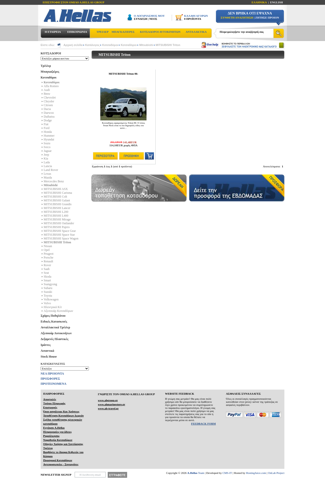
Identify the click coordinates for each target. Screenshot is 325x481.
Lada (47, 162)
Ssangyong (50, 284)
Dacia (47, 109)
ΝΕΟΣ (153, 18)
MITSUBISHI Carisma (58, 193)
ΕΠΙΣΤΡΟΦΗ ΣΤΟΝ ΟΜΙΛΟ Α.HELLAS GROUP (73, 2)
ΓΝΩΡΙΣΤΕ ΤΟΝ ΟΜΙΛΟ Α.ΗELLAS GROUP (126, 394)
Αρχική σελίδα (73, 44)
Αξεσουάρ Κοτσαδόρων (58, 311)
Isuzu (47, 143)
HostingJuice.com (256, 472)
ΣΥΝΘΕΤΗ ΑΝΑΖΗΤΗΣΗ (237, 17)
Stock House (49, 356)
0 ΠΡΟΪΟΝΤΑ (192, 18)
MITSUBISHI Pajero (57, 227)
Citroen (48, 105)
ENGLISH (276, 2)
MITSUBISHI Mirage (57, 219)
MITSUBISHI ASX (56, 189)
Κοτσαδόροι (110, 44)
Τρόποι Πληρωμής (54, 403)
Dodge (48, 120)
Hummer (49, 135)
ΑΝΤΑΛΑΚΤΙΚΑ (196, 31)
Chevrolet (50, 97)
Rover (47, 265)
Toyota (48, 295)
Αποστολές (49, 399)
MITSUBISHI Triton (168, 44)
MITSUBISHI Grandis (58, 204)
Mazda (48, 177)
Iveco (47, 147)
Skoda (47, 276)
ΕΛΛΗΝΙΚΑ (259, 2)
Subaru (48, 288)
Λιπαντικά (47, 350)
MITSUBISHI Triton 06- (123, 73)
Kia (46, 158)
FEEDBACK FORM (203, 423)
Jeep (46, 154)
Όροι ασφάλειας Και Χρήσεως (61, 411)
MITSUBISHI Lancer (57, 208)
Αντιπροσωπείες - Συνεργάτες (60, 464)
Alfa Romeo (51, 86)
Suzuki (48, 292)
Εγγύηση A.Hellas (54, 427)
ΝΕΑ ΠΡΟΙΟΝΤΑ (52, 373)
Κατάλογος (92, 44)
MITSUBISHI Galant (57, 200)
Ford (47, 128)
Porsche (48, 257)
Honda (48, 132)
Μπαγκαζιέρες (50, 71)
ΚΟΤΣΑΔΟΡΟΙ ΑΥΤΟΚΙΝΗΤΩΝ (160, 31)
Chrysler (49, 101)
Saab (47, 269)
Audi (47, 90)
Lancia (48, 166)
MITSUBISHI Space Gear (60, 231)
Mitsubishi (146, 44)
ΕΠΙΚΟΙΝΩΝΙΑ (77, 31)
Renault (48, 261)
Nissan (48, 246)
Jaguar (48, 151)
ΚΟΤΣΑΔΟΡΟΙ (51, 53)
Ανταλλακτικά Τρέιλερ (55, 327)
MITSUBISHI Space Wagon (61, 238)
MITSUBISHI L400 (56, 215)
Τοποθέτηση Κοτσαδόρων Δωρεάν (63, 415)
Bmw (47, 93)
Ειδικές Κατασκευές (54, 321)
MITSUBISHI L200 (56, 212)
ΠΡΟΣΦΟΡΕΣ (50, 378)
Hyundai (49, 139)
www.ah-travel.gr (108, 408)
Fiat (46, 124)
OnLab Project (276, 472)
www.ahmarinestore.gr (111, 404)
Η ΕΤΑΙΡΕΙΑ (53, 31)
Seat (46, 273)
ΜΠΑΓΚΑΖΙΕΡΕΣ (123, 31)
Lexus (47, 173)
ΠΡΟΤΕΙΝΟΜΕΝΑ (53, 384)
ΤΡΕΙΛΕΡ (102, 31)
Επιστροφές (50, 407)
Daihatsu (49, 116)
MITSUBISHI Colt (55, 196)
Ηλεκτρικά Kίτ (53, 307)
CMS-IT (227, 472)
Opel (47, 250)
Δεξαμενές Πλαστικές (54, 339)
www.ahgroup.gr (108, 400)
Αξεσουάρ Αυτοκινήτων (56, 333)
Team (195, 472)
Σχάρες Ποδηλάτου (53, 315)
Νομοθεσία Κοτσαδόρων (57, 439)
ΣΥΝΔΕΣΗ (140, 18)
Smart (47, 280)
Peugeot (49, 253)
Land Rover (51, 170)
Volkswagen (51, 299)
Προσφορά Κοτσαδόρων (57, 460)
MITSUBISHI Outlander (59, 223)
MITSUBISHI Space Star (59, 234)
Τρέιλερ (46, 66)
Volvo (47, 303)
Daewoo (49, 113)
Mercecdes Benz (54, 181)
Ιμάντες (46, 345)
